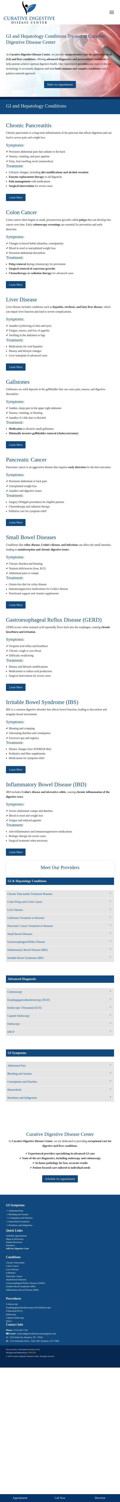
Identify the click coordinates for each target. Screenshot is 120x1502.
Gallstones (11, 1272)
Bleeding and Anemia (19, 1073)
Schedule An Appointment (60, 1178)
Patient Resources (14, 1242)
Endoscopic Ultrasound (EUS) (24, 1007)
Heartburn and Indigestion (22, 1097)
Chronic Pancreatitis (15, 1262)
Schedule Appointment (16, 1235)
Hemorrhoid (14, 1089)
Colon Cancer (12, 1266)
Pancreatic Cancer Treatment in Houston (30, 925)
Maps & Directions (14, 1239)
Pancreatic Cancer (14, 1276)
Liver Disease (15, 909)
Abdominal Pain (16, 1065)
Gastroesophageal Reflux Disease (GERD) (25, 1283)
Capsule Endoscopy (18, 1015)
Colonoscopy (14, 991)
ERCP (10, 1031)
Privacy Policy (11, 1349)
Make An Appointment (60, 84)
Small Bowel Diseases (19, 933)
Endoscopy (13, 1023)
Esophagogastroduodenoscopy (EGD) (28, 999)
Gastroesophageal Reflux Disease (26, 941)
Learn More (15, 197)
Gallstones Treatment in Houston (25, 917)
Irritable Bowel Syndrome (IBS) (25, 957)
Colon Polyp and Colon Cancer (24, 901)
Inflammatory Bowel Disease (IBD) (27, 949)
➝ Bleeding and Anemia (17, 1214)
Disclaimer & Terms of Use (29, 1349)
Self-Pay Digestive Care (17, 1248)
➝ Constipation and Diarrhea (19, 1218)
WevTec (32, 1352)
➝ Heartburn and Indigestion (19, 1225)
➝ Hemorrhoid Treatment (17, 1221)
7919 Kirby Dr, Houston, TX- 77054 (26, 1337)
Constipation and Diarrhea (22, 1081)
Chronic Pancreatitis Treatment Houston (29, 893)
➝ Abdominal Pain (14, 1210)
